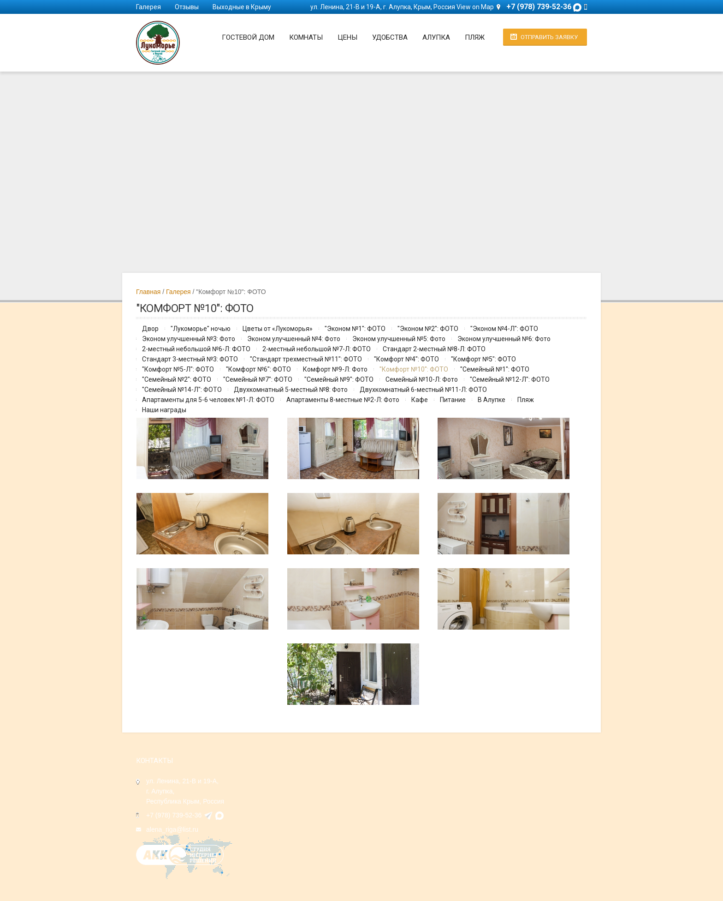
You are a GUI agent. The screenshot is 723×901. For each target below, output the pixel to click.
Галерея (148, 7)
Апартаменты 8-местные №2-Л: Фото (342, 399)
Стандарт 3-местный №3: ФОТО (190, 359)
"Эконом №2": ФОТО (427, 328)
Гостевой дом (248, 37)
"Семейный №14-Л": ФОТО (182, 389)
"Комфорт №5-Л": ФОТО (178, 369)
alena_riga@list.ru (172, 829)
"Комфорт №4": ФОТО (406, 359)
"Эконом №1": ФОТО (355, 328)
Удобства (390, 37)
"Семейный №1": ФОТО (494, 369)
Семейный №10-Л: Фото (421, 379)
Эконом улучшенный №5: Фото (398, 338)
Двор (150, 328)
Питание (453, 399)
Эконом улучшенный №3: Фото (188, 338)
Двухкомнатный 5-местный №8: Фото (291, 389)
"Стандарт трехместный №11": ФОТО (306, 359)
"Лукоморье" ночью (201, 328)
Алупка (436, 37)
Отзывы (187, 7)
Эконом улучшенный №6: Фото (504, 338)
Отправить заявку (549, 37)
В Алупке (491, 399)
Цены (347, 37)
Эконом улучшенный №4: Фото (293, 338)
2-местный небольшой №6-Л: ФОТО (196, 349)
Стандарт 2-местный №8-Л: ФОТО (434, 349)
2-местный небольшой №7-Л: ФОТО (316, 349)
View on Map (475, 7)
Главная (148, 291)
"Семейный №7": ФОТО (257, 379)
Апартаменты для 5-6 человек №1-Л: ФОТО (208, 399)
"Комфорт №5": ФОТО (483, 359)
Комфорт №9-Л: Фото (335, 369)
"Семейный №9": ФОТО (338, 379)
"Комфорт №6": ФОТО (258, 369)
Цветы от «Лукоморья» (278, 328)
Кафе (419, 399)
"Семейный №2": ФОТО (176, 379)
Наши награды (164, 410)
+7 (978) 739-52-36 (173, 815)
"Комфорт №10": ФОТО (413, 369)
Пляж (475, 37)
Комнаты (306, 37)
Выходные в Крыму (242, 7)
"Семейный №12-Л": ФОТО (510, 379)
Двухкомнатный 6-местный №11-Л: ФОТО (423, 389)
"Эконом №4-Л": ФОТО (504, 328)
